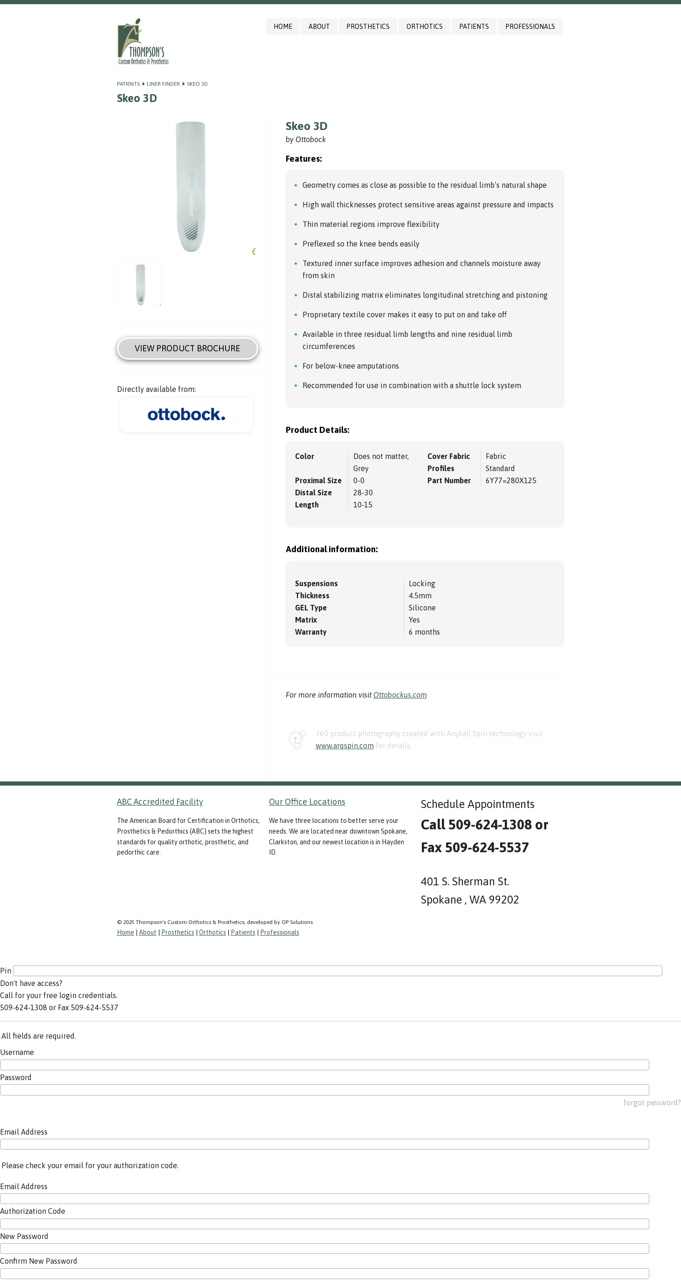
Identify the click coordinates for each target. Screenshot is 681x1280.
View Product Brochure (187, 348)
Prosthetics (368, 26)
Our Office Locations (307, 802)
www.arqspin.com (345, 745)
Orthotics (424, 26)
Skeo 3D (197, 84)
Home (283, 26)
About (319, 26)
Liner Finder (163, 84)
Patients (474, 26)
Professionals (530, 26)
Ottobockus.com (400, 695)
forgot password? (652, 1102)
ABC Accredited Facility (160, 802)
